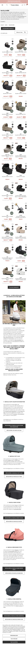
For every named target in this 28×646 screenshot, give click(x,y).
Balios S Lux (10, 460)
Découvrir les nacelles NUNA (14, 521)
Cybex (16, 459)
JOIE (16, 404)
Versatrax (15, 414)
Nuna (16, 505)
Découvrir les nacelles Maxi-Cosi (14, 619)
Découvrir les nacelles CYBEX (14, 476)
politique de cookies (7, 632)
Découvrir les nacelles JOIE (14, 430)
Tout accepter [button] (14, 642)
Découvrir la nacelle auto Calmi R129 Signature (14, 426)
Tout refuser (14, 638)
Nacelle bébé (11, 24)
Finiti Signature (21, 414)
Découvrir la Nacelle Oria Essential (14, 615)
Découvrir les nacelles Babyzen (14, 573)
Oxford (17, 605)
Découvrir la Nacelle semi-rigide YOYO (14, 568)
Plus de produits (14, 287)
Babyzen (17, 550)
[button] (2, 5)
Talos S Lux (17, 460)
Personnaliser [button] (14, 635)
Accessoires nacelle (8, 28)
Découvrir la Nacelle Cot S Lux (14, 473)
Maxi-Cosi (17, 601)
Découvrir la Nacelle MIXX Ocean (14, 518)
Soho (4, 607)
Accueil (2, 24)
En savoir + (3, 21)
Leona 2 (20, 605)
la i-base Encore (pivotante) (10, 411)
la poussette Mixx (17, 509)
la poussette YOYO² (13, 551)
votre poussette (20, 16)
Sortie (6, 24)
